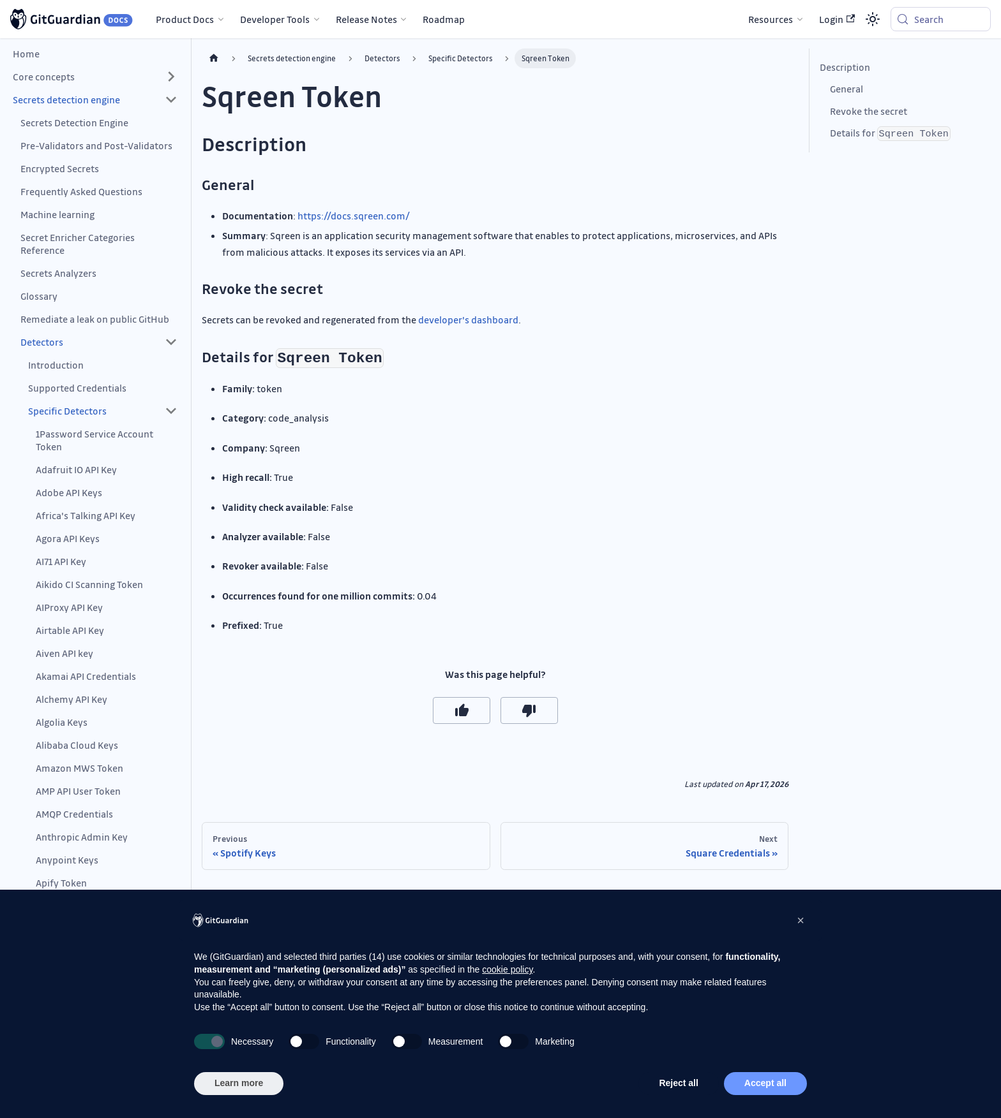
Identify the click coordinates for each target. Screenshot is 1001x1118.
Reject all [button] (678, 1083)
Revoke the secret (868, 111)
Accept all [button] (765, 1083)
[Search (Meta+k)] (941, 19)
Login (837, 19)
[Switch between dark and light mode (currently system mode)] (872, 19)
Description (845, 67)
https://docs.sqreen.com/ (353, 215)
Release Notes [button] (366, 19)
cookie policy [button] (507, 969)
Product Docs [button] (185, 19)
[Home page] (214, 58)
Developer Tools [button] (275, 19)
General (846, 88)
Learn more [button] (238, 1083)
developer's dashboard (468, 319)
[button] (95, 76)
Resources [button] (770, 19)
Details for (890, 133)
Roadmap (444, 19)
